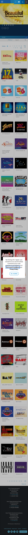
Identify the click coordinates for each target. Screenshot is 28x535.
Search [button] (23, 2)
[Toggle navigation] (1, 1)
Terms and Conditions (12, 267)
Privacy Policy (14, 269)
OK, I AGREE (14, 273)
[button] (19, 2)
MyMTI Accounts (15, 2)
